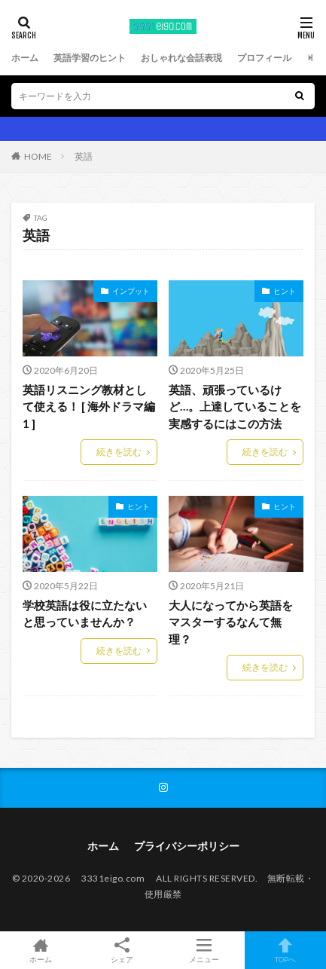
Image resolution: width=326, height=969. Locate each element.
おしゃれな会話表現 (181, 57)
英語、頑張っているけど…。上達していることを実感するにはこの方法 (235, 406)
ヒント (284, 290)
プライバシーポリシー (186, 845)
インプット (131, 290)
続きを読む (119, 451)
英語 (84, 156)
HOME (38, 156)
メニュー (204, 950)
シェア (122, 950)
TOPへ (285, 950)
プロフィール (264, 57)
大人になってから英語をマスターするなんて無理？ (231, 622)
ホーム (24, 57)
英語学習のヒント (89, 57)
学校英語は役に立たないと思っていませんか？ (85, 613)
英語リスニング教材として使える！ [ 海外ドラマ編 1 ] (89, 406)
